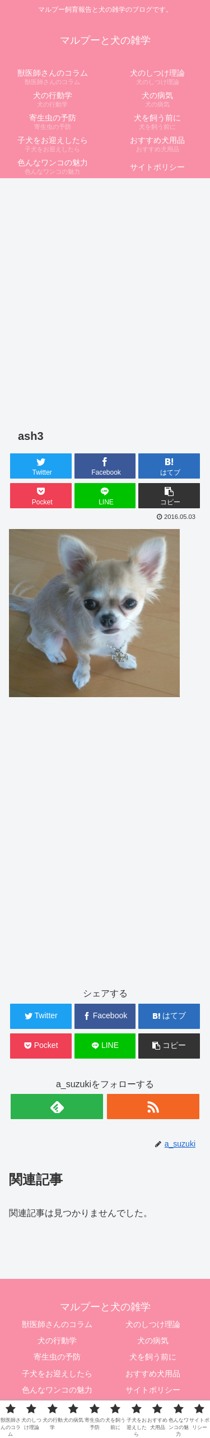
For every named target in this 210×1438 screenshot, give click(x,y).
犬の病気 (153, 1340)
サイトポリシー (152, 1389)
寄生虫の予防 (57, 1356)
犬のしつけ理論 (152, 1324)
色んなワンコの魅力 (57, 1389)
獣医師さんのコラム (57, 1324)
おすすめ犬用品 (152, 1373)
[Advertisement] (105, 292)
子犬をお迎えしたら (57, 1373)
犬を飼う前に (152, 1356)
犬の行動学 (57, 1340)
